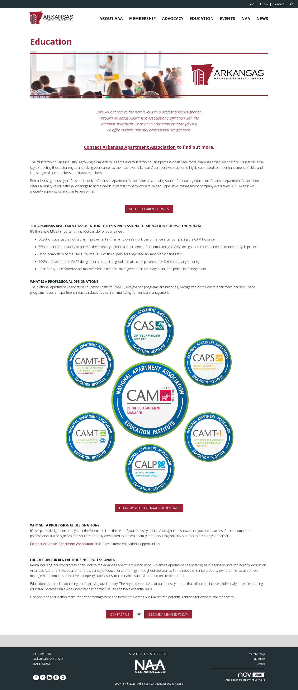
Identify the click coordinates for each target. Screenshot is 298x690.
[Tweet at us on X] (43, 677)
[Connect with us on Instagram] (56, 677)
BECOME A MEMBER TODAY (168, 614)
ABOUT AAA (111, 18)
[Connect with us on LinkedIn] (49, 677)
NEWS (262, 18)
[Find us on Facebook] (36, 677)
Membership (257, 654)
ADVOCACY (172, 18)
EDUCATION (202, 18)
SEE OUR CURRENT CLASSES (149, 209)
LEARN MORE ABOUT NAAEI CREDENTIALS (149, 508)
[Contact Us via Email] (63, 677)
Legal (180, 683)
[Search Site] (292, 4)
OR (139, 614)
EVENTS (227, 18)
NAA (245, 18)
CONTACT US (119, 614)
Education (259, 659)
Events (261, 664)
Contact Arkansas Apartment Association (62, 543)
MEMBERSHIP (142, 18)
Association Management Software (245, 676)
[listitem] (254, 4)
